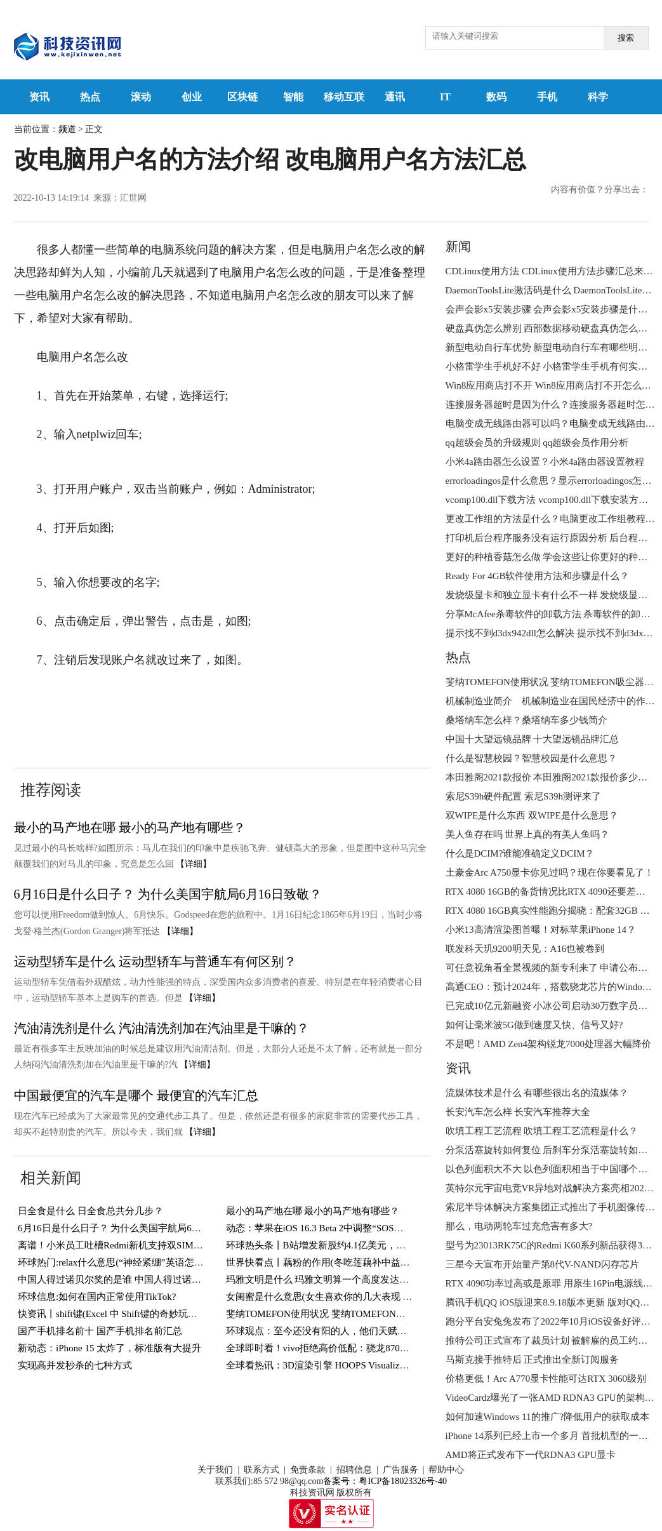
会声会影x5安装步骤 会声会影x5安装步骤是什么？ (552, 309)
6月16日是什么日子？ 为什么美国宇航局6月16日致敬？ (168, 894)
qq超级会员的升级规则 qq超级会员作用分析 (537, 443)
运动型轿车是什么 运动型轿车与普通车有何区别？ (155, 961)
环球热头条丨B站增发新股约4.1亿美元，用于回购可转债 (344, 1245)
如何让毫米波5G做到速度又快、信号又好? (534, 1025)
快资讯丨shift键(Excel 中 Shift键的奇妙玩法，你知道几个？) (142, 1314)
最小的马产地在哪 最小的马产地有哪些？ (130, 827)
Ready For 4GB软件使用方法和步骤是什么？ (538, 576)
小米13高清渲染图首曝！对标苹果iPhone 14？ (541, 930)
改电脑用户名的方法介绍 (148, 698)
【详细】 (193, 864)
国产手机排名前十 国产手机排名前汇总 (100, 1331)
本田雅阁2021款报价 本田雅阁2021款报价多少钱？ (552, 777)
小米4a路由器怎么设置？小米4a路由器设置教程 (545, 462)
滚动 (141, 96)
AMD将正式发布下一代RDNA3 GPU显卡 (531, 1455)
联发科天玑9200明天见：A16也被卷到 (525, 949)
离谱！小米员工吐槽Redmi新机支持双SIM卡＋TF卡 (125, 1245)
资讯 (39, 96)
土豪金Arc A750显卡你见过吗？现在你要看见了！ (550, 872)
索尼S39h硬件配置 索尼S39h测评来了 (523, 796)
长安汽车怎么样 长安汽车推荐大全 (518, 1112)
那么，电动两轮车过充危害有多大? (519, 1226)
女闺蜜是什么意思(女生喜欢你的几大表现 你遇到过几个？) (349, 1297)
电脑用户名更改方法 (65, 721)
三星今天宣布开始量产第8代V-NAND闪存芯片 (542, 1264)
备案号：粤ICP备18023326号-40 (384, 1481)
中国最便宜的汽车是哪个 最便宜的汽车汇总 (136, 1095)
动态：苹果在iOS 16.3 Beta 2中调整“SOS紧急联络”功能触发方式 (360, 1228)
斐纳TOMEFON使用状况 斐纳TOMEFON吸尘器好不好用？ (349, 1314)
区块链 (242, 96)
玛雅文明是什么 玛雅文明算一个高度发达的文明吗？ (336, 1279)
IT (445, 96)
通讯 (395, 96)
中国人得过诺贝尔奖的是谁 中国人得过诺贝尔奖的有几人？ (143, 1279)
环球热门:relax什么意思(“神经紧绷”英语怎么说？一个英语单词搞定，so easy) (178, 1262)
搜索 (626, 38)
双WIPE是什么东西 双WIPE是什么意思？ (532, 815)
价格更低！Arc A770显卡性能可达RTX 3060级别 (546, 1379)
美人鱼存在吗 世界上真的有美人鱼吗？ (528, 834)
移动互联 (344, 96)
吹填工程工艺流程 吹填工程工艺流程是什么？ (542, 1131)
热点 (90, 96)
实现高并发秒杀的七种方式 (75, 1365)
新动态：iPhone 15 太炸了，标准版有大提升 (109, 1348)
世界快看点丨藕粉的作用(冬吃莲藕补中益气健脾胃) (334, 1262)
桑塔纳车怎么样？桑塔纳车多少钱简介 (526, 720)
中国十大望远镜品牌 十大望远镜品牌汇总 (532, 739)
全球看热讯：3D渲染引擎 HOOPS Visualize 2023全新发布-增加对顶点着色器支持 (394, 1365)
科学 (598, 96)
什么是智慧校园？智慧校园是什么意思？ (531, 758)
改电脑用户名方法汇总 (271, 698)
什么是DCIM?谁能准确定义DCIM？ (520, 853)
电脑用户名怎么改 (376, 698)
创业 (192, 96)
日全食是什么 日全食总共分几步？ (90, 1211)
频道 (67, 129)
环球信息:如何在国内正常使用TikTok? (97, 1297)
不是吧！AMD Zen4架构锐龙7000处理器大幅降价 (549, 1044)
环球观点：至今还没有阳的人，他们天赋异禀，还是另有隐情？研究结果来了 (388, 1331)
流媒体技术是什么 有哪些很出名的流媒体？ (537, 1093)
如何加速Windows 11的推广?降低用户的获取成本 (548, 1417)
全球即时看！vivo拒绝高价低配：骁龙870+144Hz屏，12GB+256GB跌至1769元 (389, 1348)
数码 (496, 96)
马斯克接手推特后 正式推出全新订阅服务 (532, 1359)
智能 (293, 96)
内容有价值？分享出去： (600, 189)
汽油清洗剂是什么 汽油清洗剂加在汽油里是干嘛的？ (161, 1028)
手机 (547, 96)
